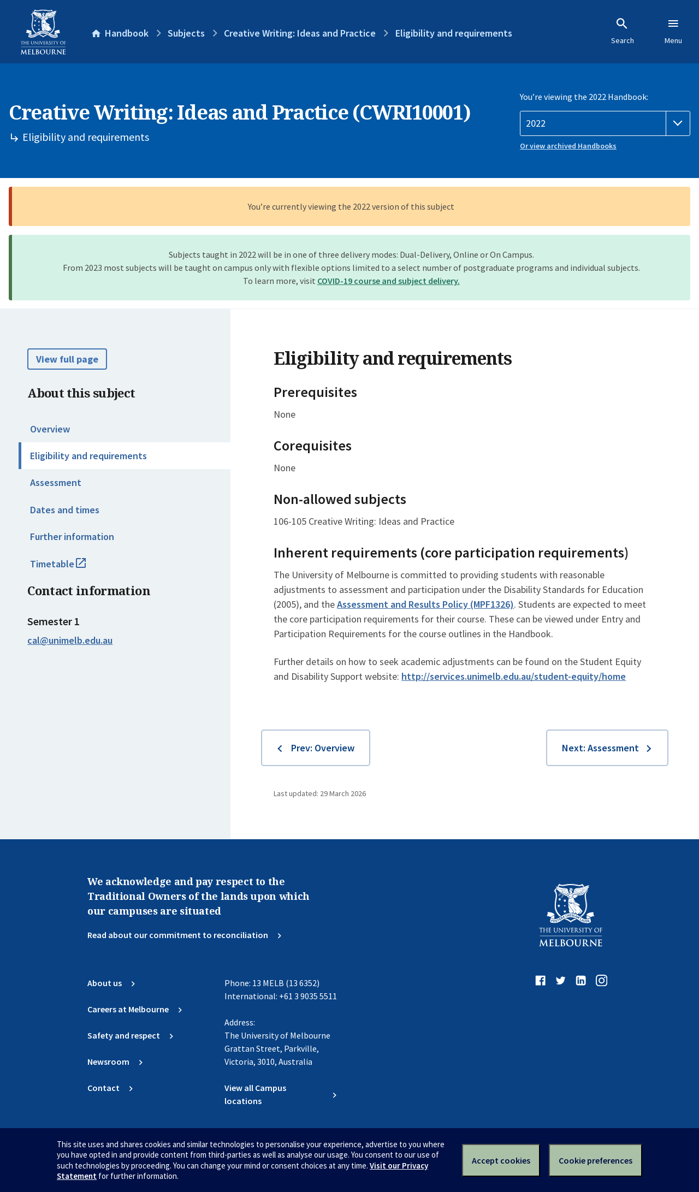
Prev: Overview (322, 748)
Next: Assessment (600, 748)
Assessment (55, 482)
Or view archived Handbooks (568, 146)
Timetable (70, 568)
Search (622, 31)
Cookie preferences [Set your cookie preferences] (595, 1160)
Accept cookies (501, 1160)
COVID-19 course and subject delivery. (388, 280)
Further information (72, 536)
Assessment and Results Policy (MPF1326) (425, 604)
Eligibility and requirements (88, 455)
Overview (50, 429)
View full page (67, 359)
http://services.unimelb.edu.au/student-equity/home (513, 676)
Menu (673, 31)
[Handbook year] (605, 123)
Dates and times (64, 509)
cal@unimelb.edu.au (69, 640)
